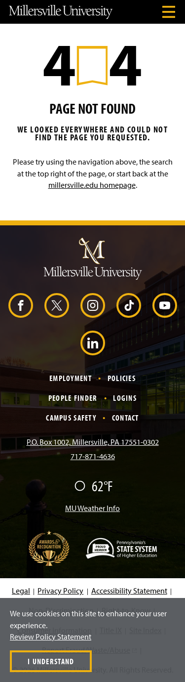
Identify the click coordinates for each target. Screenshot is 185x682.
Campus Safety (71, 418)
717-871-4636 (93, 456)
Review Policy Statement (50, 636)
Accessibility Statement (129, 591)
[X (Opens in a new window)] (56, 305)
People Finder (73, 398)
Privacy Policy (60, 591)
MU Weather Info (92, 508)
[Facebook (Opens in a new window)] (20, 305)
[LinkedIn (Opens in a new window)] (92, 343)
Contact (125, 418)
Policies (122, 378)
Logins (125, 398)
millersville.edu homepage (92, 185)
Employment (70, 378)
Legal (21, 591)
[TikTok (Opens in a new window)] (128, 305)
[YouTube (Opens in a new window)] (164, 305)
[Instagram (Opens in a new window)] (92, 305)
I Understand (51, 661)
